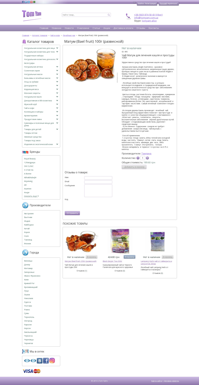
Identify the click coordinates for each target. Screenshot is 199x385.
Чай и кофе (41, 108)
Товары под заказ (32, 140)
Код (66, 199)
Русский (163, 3)
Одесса (27, 302)
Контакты (154, 28)
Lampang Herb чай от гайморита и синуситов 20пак (156, 262)
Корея (27, 232)
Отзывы (141, 28)
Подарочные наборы (34, 55)
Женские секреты (41, 93)
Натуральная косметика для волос (41, 59)
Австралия (29, 213)
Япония (27, 243)
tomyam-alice (149, 20)
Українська (172, 3)
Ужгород (28, 321)
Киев (26, 279)
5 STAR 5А (28, 170)
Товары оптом (30, 133)
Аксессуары (29, 63)
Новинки (56, 28)
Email (67, 181)
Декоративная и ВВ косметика (41, 100)
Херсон (27, 328)
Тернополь (29, 317)
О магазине (83, 28)
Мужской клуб (41, 104)
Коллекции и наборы (41, 112)
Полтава (28, 306)
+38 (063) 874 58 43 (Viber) (148, 14)
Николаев (28, 298)
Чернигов (28, 343)
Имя (66, 177)
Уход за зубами (41, 82)
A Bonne (27, 173)
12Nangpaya (29, 162)
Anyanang (28, 181)
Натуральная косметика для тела (41, 52)
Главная (44, 28)
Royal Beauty (30, 158)
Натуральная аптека (41, 67)
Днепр (27, 264)
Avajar (27, 192)
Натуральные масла (41, 74)
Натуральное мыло (41, 97)
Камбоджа (29, 225)
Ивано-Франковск (32, 276)
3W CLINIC (29, 166)
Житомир (28, 268)
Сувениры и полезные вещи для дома (41, 124)
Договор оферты (171, 381)
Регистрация (150, 3)
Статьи (96, 28)
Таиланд (146, 153)
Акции (106, 28)
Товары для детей (41, 129)
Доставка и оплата (123, 28)
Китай (27, 228)
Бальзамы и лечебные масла (41, 78)
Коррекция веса (41, 89)
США (26, 236)
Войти (141, 3)
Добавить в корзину (134, 167)
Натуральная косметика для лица (41, 48)
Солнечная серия (41, 70)
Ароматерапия (41, 115)
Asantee (27, 188)
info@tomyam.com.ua (146, 17)
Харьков (28, 324)
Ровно (27, 309)
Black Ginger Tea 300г (112, 261)
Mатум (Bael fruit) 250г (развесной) (80, 261)
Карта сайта (156, 381)
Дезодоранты (41, 85)
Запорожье (29, 272)
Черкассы (28, 336)
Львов (27, 294)
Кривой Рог (29, 283)
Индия (27, 221)
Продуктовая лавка (41, 119)
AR (25, 185)
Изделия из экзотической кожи (41, 144)
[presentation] (84, 205)
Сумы (26, 313)
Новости (69, 28)
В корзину (91, 257)
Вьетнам (28, 217)
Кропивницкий (30, 287)
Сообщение (70, 185)
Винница (28, 261)
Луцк (26, 291)
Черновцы (29, 339)
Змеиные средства (32, 137)
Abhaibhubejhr (30, 177)
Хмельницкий (30, 332)
